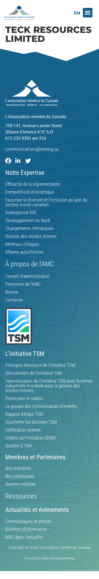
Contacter (14, 300)
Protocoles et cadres (24, 398)
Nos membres (18, 468)
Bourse (11, 292)
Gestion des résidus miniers (30, 236)
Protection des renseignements (49, 558)
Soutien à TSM (18, 445)
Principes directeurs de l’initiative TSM (40, 365)
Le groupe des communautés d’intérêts (41, 406)
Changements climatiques (29, 228)
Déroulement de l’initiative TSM (33, 373)
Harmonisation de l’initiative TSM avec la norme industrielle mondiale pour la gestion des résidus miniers (48, 386)
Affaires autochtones (24, 252)
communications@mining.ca (31, 149)
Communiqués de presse (28, 521)
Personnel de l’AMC (23, 284)
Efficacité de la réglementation (32, 184)
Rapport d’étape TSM (24, 414)
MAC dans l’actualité (24, 537)
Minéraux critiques (22, 244)
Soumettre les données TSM (31, 422)
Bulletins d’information (26, 529)
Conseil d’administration (27, 276)
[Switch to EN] (77, 13)
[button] (87, 12)
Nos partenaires (19, 476)
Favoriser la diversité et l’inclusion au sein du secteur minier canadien (46, 202)
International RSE (21, 212)
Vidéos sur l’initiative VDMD (30, 438)
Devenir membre (20, 484)
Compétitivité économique (29, 192)
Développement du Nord (27, 220)
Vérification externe (23, 430)
